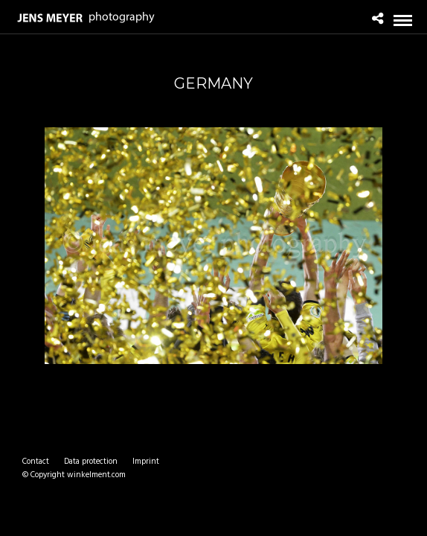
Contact (35, 461)
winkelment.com (96, 475)
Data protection (91, 461)
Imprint (145, 461)
